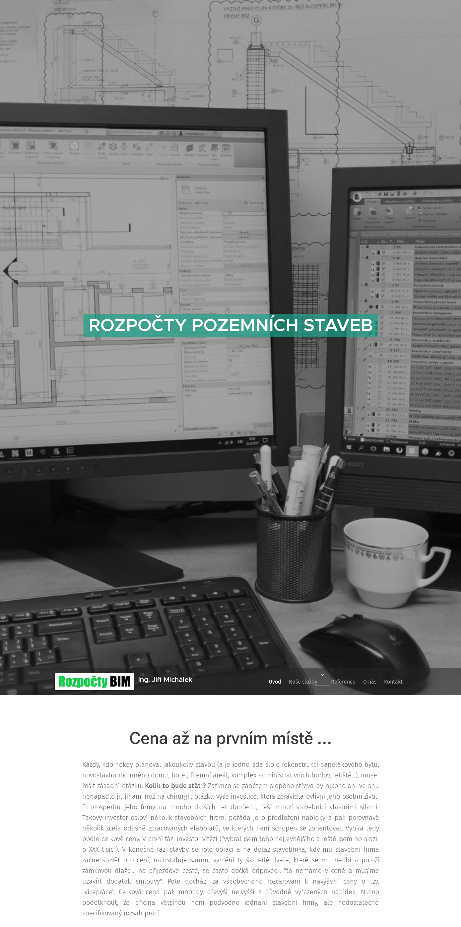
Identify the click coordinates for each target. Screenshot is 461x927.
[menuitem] (256, 681)
